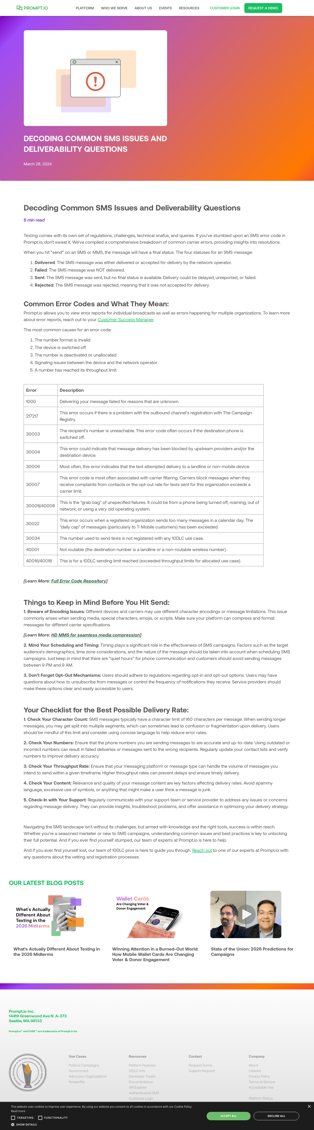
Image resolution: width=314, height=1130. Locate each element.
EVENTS (165, 8)
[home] (33, 8)
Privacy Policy (259, 1076)
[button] (84, 8)
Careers (255, 1070)
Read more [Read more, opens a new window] (18, 1111)
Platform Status (261, 1098)
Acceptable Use (261, 1087)
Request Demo (200, 1065)
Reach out (202, 850)
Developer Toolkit (142, 1076)
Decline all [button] (276, 1116)
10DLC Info (137, 1070)
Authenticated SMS (144, 1093)
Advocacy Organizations (88, 1076)
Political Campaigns (84, 1065)
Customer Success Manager (126, 319)
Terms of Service (262, 1082)
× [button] (309, 1106)
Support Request (202, 1070)
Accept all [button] (229, 1116)
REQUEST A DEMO (263, 8)
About (253, 1065)
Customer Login (141, 1098)
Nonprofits (77, 1082)
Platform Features (142, 1065)
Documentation (141, 1082)
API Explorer (138, 1087)
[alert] (157, 1116)
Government (78, 1070)
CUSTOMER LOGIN (225, 8)
